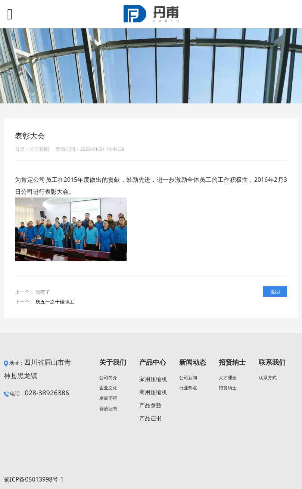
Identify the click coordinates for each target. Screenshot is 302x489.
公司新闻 (188, 377)
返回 (275, 291)
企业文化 (108, 387)
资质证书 (108, 408)
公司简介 (108, 377)
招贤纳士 (228, 387)
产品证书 (150, 418)
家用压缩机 (153, 379)
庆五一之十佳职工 (54, 301)
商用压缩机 (153, 392)
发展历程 (108, 398)
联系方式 (268, 377)
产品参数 (150, 405)
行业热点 (188, 387)
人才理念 (228, 377)
